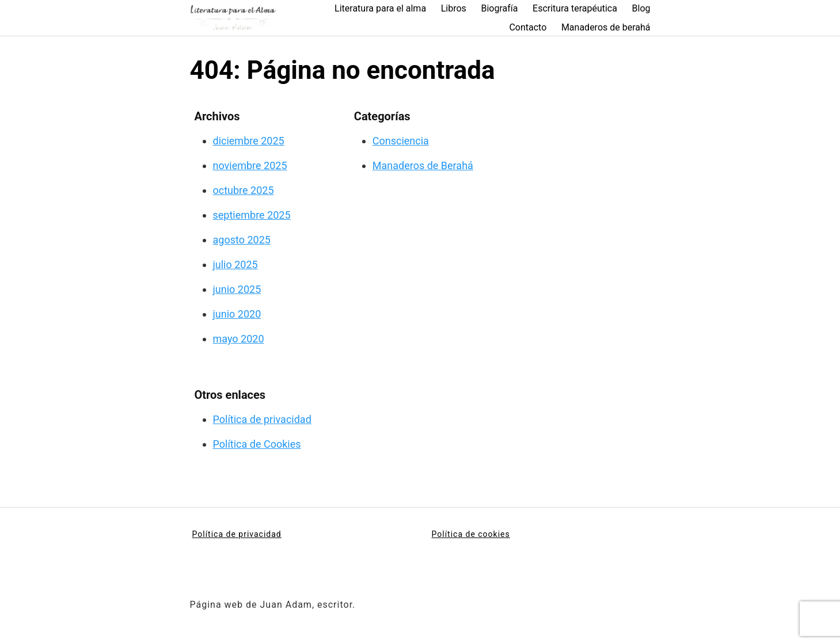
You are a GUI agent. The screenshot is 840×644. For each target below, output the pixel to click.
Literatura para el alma (380, 8)
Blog (641, 8)
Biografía (499, 8)
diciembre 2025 (248, 141)
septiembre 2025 (252, 215)
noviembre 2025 (250, 165)
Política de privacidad (262, 419)
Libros (453, 8)
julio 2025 (235, 264)
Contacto (527, 27)
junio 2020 (237, 314)
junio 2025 (237, 289)
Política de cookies (471, 534)
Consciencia (401, 141)
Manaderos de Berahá (423, 165)
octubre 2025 (243, 190)
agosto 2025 (242, 240)
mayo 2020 (238, 339)
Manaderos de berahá (606, 27)
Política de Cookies (257, 444)
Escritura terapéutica (575, 8)
